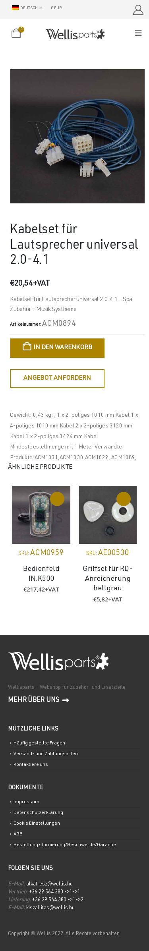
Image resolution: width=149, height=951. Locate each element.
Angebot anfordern (57, 378)
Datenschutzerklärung (38, 812)
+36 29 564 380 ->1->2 (57, 900)
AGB (18, 834)
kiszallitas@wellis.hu (50, 908)
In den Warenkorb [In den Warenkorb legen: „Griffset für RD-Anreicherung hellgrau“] (123, 499)
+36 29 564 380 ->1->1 (54, 892)
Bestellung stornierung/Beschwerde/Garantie (65, 845)
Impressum (26, 802)
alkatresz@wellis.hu (49, 884)
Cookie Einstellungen (37, 823)
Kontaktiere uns (31, 764)
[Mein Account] (138, 10)
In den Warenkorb (62, 348)
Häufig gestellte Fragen (39, 743)
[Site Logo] (74, 34)
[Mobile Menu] (141, 33)
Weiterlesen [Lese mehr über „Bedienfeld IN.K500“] (57, 499)
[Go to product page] (41, 515)
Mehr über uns (39, 700)
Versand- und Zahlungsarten (46, 754)
